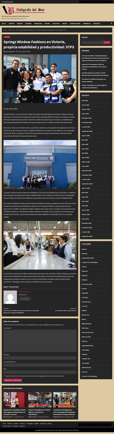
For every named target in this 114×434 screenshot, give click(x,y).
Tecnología (85, 363)
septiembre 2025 (87, 131)
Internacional (75, 23)
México (64, 23)
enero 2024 (85, 219)
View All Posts (25, 299)
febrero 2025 (86, 162)
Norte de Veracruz (87, 332)
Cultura (84, 267)
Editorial (84, 275)
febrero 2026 (86, 109)
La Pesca (84, 306)
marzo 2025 (85, 157)
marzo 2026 (85, 105)
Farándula (87, 23)
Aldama (84, 249)
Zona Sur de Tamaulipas (89, 376)
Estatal (84, 288)
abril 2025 (85, 153)
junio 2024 (85, 197)
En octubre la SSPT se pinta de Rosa (58, 310)
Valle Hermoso (86, 367)
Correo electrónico (10, 363)
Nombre (7, 356)
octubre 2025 (86, 127)
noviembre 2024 (87, 175)
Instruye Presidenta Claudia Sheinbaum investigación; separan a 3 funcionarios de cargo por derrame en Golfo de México (95, 58)
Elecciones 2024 (87, 284)
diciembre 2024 (86, 170)
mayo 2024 (85, 201)
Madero (20, 23)
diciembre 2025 (86, 118)
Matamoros (85, 315)
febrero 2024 (86, 214)
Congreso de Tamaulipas (90, 262)
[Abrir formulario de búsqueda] (111, 23)
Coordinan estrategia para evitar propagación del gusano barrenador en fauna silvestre (64, 414)
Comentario (8, 330)
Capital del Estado (34, 407)
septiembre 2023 (87, 236)
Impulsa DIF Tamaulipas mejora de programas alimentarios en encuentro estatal (15, 414)
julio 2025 (85, 140)
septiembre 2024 (87, 184)
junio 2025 (85, 144)
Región (47, 23)
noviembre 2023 (87, 227)
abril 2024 (85, 206)
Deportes (96, 23)
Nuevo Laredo (86, 337)
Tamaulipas (38, 23)
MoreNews (66, 432)
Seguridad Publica (87, 345)
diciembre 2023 (86, 223)
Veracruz (84, 372)
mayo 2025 (85, 149)
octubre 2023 (86, 232)
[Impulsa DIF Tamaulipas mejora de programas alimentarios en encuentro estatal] (15, 401)
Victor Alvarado (10, 51)
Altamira (28, 23)
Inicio (4, 23)
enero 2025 (85, 166)
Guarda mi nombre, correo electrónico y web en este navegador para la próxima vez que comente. (34, 378)
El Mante (84, 280)
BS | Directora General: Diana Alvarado (15, 16)
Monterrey (85, 328)
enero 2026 (85, 114)
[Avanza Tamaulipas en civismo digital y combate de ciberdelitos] (39, 401)
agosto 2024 (86, 188)
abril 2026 (85, 100)
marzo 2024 (85, 210)
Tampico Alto (86, 359)
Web (5, 370)
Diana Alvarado (8, 418)
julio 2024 (85, 192)
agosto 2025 (86, 135)
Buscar (85, 37)
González (85, 297)
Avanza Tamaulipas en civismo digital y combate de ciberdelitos (39, 414)
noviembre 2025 (87, 122)
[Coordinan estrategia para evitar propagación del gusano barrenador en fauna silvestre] (64, 401)
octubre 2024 (86, 179)
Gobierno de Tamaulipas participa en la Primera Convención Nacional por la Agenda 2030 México (22, 311)
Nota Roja (56, 23)
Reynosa (84, 341)
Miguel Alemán (86, 324)
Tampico (11, 23)
